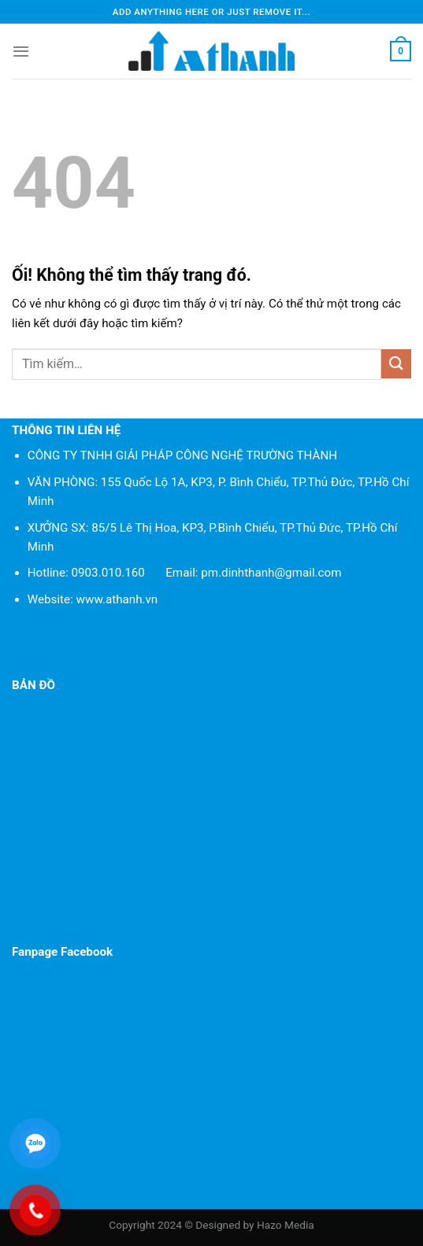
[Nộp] (396, 363)
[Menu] (21, 51)
